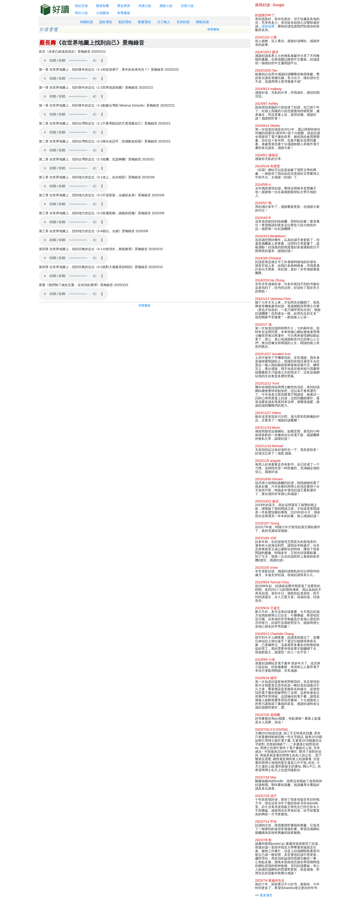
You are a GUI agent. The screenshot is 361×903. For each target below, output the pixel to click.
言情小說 (187, 6)
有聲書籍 (123, 13)
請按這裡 (268, 26)
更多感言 (266, 895)
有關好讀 (86, 22)
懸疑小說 (166, 6)
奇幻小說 (81, 13)
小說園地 (102, 13)
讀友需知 (105, 22)
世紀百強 (81, 6)
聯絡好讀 (202, 22)
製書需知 (144, 22)
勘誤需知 (125, 22)
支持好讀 (183, 22)
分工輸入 (163, 22)
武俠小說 (144, 6)
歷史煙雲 (123, 6)
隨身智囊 (102, 6)
